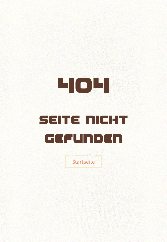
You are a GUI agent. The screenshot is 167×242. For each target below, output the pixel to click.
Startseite (83, 161)
